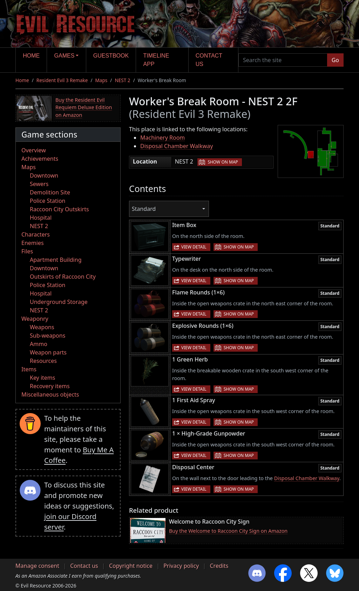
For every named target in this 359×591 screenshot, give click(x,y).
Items (28, 369)
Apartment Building (55, 260)
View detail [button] (193, 247)
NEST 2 (122, 80)
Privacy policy (181, 566)
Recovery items (50, 386)
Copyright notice (131, 566)
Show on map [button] (223, 162)
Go (335, 60)
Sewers (39, 184)
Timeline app (156, 60)
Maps (101, 80)
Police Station (48, 201)
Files (27, 251)
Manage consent (37, 566)
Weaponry (34, 319)
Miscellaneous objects (50, 394)
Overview (33, 150)
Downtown (44, 175)
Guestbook (111, 56)
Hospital (41, 217)
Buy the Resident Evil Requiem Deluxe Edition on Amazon (83, 107)
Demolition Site (50, 192)
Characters (35, 234)
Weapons (42, 327)
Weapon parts (48, 352)
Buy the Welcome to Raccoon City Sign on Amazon (228, 530)
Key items (42, 377)
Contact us (209, 60)
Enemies (32, 243)
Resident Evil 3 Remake (62, 80)
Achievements (39, 158)
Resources (43, 361)
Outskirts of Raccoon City (63, 276)
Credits (219, 566)
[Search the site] (282, 60)
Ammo (38, 344)
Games (64, 56)
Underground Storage (59, 302)
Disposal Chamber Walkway (176, 146)
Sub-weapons (47, 335)
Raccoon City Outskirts (59, 209)
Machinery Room (162, 137)
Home (31, 56)
